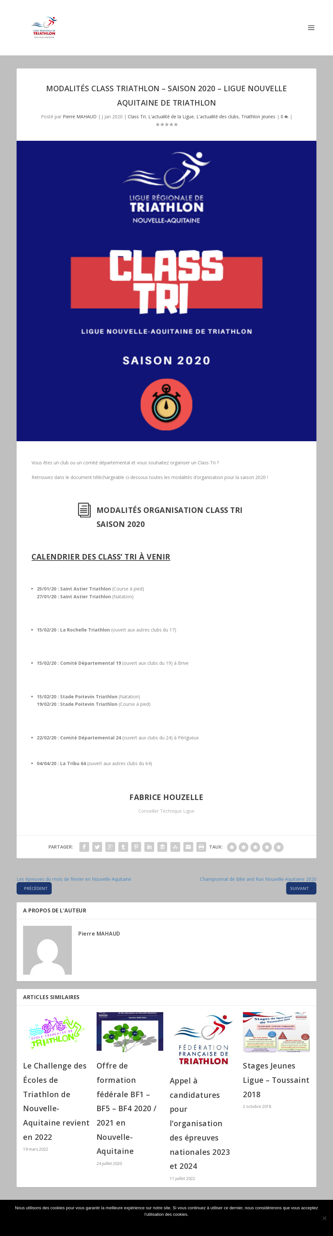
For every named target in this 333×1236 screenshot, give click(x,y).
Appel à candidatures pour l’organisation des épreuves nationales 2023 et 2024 (200, 1123)
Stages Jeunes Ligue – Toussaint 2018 (276, 1079)
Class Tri (137, 116)
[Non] (324, 1218)
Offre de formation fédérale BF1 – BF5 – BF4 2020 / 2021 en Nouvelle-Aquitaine (127, 1108)
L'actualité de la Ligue (171, 116)
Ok (168, 1225)
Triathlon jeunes (258, 116)
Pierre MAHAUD (80, 116)
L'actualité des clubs (217, 116)
